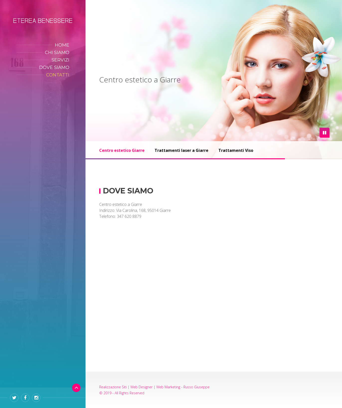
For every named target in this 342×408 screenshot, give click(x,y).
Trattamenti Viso (235, 150)
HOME (62, 45)
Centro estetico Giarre (122, 150)
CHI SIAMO (57, 52)
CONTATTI (57, 75)
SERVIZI (60, 60)
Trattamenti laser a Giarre (181, 150)
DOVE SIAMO (54, 67)
